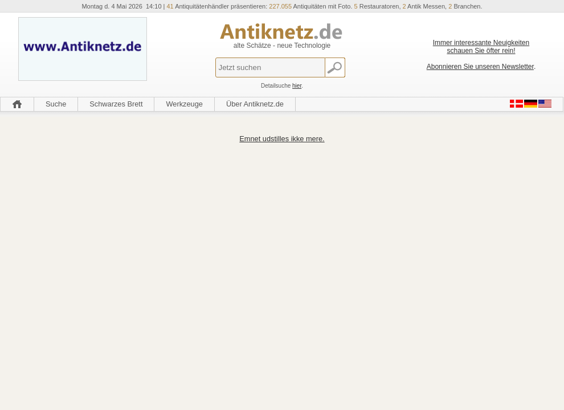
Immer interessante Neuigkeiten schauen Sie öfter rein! (481, 47)
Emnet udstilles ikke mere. (281, 138)
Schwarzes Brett (115, 104)
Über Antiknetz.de (255, 104)
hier (296, 86)
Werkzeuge (184, 104)
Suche (56, 104)
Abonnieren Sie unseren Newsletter (480, 67)
